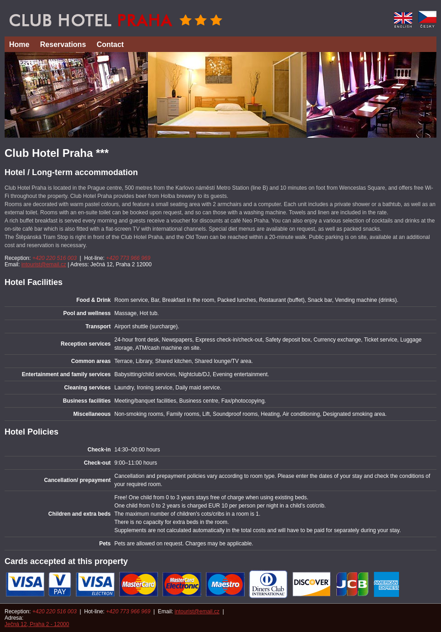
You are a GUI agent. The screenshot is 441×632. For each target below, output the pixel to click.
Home (19, 44)
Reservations (63, 44)
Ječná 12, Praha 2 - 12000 (37, 624)
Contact (110, 44)
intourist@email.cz (43, 264)
